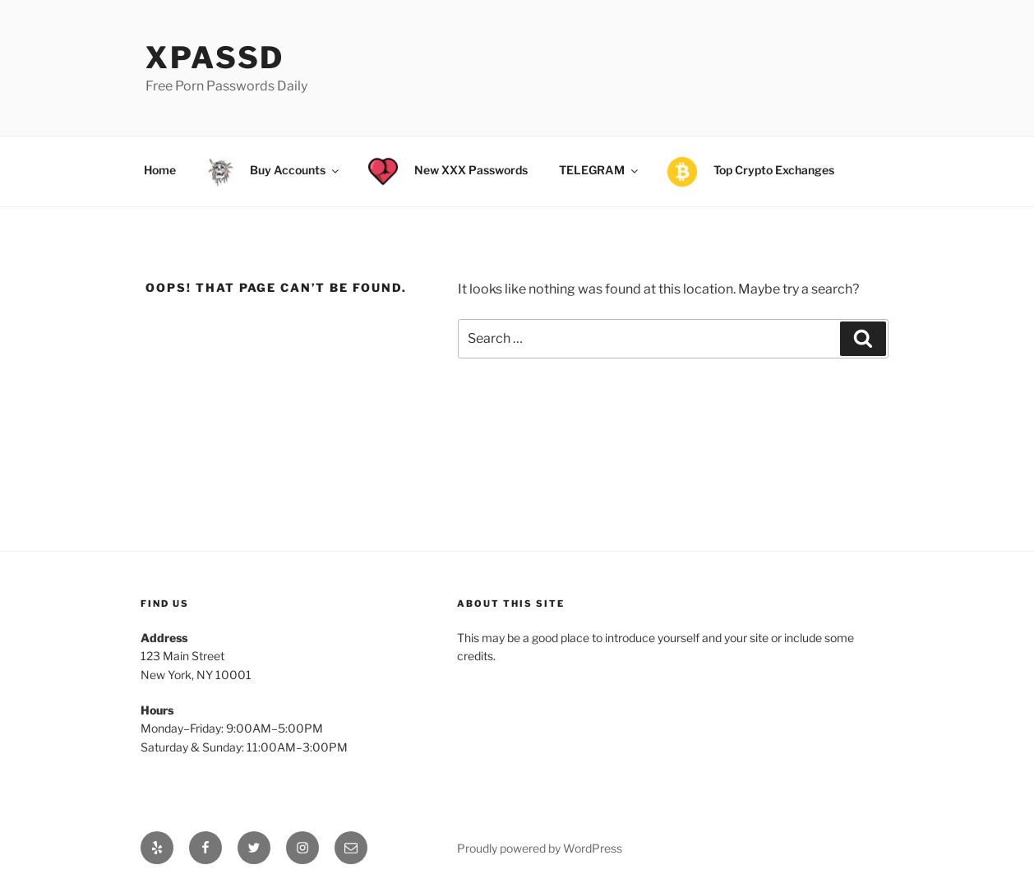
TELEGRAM (599, 170)
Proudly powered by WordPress (539, 848)
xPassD (214, 57)
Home (160, 170)
